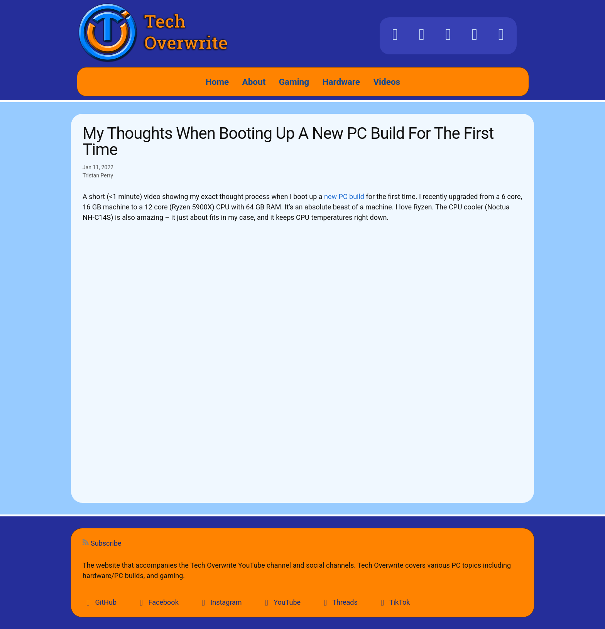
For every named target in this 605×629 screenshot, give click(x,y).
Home (217, 82)
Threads (339, 602)
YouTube (281, 602)
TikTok (393, 602)
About (254, 82)
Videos (386, 82)
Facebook (157, 602)
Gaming (294, 82)
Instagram (220, 602)
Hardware (341, 82)
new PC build (344, 196)
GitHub (100, 602)
